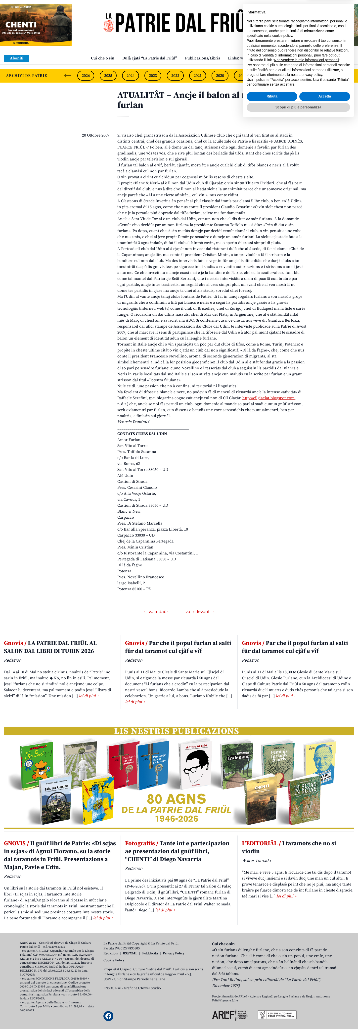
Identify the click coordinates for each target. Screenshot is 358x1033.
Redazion (110, 953)
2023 (153, 75)
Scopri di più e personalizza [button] (298, 1019)
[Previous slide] (68, 76)
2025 (108, 75)
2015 (332, 75)
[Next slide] (350, 76)
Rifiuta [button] (272, 1009)
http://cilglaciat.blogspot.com (268, 397)
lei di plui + (89, 695)
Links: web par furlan (247, 58)
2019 (242, 75)
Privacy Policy (173, 953)
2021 (198, 75)
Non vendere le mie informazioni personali (306, 972)
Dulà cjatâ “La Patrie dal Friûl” (149, 58)
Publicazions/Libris (202, 58)
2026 (86, 75)
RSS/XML (130, 953)
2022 (175, 75)
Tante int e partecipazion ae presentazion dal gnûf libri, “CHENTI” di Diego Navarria (177, 851)
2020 (220, 75)
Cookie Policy (114, 960)
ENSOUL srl (112, 988)
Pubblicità (150, 953)
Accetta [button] (324, 1009)
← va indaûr (156, 611)
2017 (287, 75)
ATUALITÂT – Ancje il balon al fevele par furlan (200, 100)
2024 (130, 75)
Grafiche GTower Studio (142, 988)
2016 (309, 75)
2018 (265, 75)
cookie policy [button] (282, 948)
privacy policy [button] (312, 987)
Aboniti (16, 58)
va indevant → (200, 611)
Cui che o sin (102, 58)
